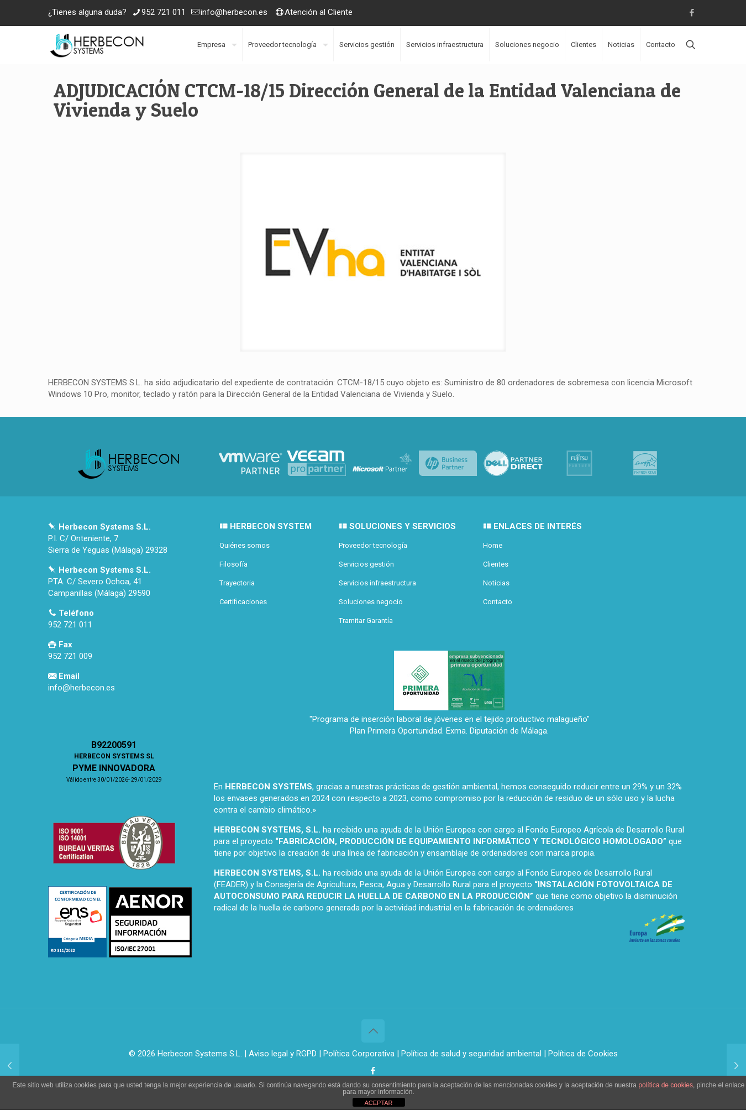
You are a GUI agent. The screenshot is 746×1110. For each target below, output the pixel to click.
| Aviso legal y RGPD (280, 1054)
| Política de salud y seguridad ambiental (469, 1054)
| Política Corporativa (357, 1054)
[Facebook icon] (691, 13)
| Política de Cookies (580, 1054)
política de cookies (665, 1085)
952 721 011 (163, 12)
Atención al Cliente (319, 12)
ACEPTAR (378, 1102)
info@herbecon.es (234, 12)
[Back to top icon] (373, 1031)
